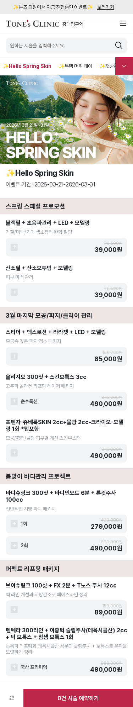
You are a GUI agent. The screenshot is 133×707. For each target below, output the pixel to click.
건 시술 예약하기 (78, 698)
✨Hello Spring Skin (27, 66)
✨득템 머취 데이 (75, 66)
